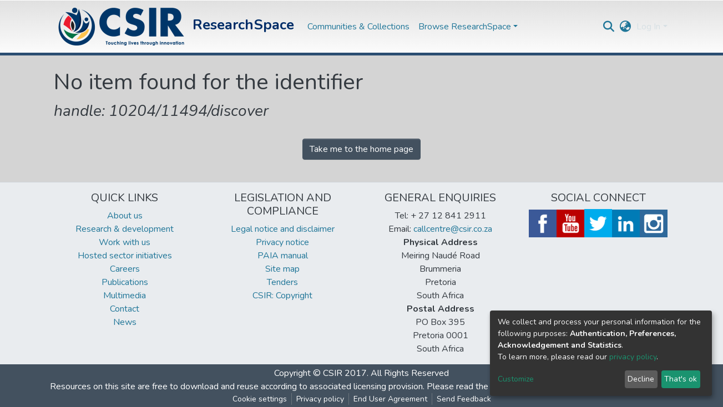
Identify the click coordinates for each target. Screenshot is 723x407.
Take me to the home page (361, 149)
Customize (516, 379)
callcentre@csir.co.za (452, 229)
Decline (641, 379)
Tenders (282, 282)
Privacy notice (282, 242)
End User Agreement (390, 399)
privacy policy (632, 357)
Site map (282, 269)
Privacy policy (320, 399)
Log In (648, 27)
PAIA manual (282, 256)
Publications (125, 282)
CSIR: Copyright (282, 295)
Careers (125, 269)
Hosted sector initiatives (125, 256)
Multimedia (124, 295)
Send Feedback (464, 399)
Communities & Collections (358, 27)
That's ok (680, 379)
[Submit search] (608, 26)
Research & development (124, 229)
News (124, 322)
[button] (625, 26)
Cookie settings (259, 399)
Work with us (124, 242)
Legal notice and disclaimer (283, 229)
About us (125, 216)
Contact (124, 309)
